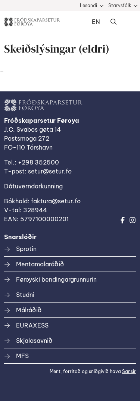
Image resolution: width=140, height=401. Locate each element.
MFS (22, 356)
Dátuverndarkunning (33, 186)
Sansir (129, 371)
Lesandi (88, 5)
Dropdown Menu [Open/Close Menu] (128, 22)
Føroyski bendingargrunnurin (56, 279)
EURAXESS (32, 325)
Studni (25, 294)
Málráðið (28, 310)
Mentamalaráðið (40, 264)
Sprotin (26, 249)
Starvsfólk (119, 5)
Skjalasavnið (34, 340)
